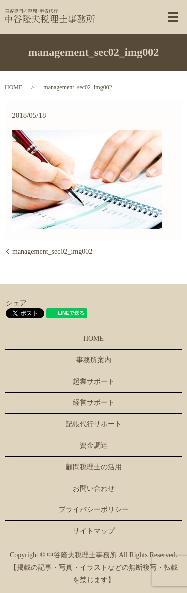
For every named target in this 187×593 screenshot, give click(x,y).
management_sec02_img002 (52, 251)
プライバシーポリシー (94, 509)
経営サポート (94, 402)
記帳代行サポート (94, 424)
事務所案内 (93, 360)
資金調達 (94, 445)
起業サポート (94, 381)
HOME (13, 87)
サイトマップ (94, 531)
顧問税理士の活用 (94, 467)
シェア (16, 303)
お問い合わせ (94, 488)
